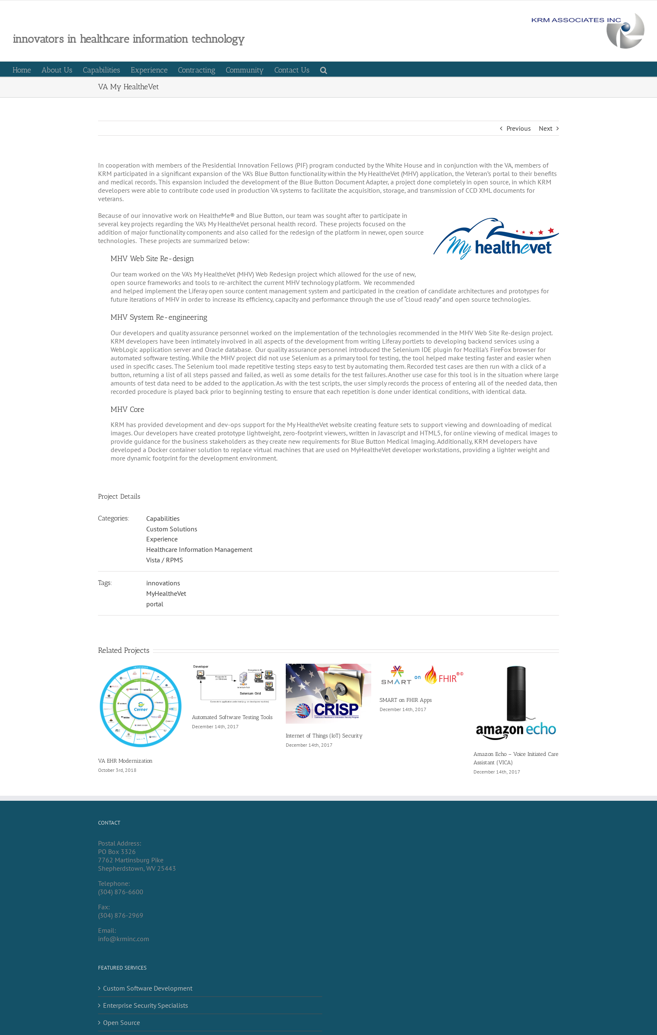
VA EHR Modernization (125, 761)
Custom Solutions (171, 529)
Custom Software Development (147, 988)
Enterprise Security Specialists (145, 1005)
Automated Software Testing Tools (232, 717)
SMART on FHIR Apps (406, 700)
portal (154, 604)
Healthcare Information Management (199, 549)
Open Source (121, 1022)
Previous (519, 128)
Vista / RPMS (164, 560)
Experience (162, 539)
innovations (163, 583)
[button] (323, 69)
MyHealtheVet (166, 593)
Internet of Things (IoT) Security (324, 735)
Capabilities (163, 518)
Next (545, 128)
